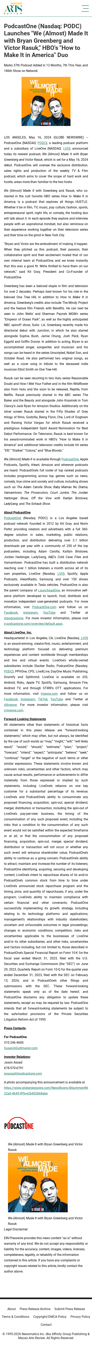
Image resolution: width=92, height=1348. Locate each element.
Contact (46, 1325)
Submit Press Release (69, 1309)
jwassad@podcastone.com (23, 1073)
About (11, 1309)
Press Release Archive (35, 1309)
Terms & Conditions (15, 1317)
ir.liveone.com (13, 710)
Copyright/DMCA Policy (50, 1317)
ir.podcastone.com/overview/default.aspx (33, 624)
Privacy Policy (80, 1317)
